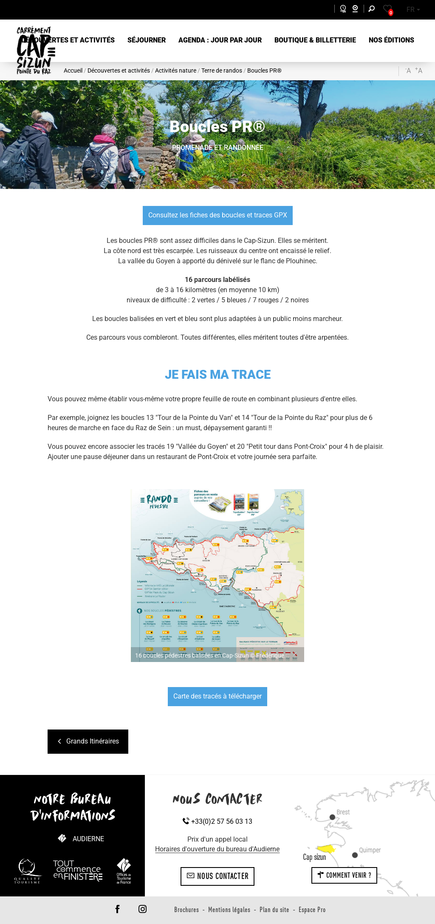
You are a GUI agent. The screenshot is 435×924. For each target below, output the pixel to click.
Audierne (88, 839)
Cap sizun (314, 857)
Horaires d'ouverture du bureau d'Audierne (217, 849)
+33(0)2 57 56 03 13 (217, 821)
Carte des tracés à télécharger (217, 696)
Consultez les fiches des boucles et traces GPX (217, 215)
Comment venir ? (344, 875)
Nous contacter (217, 876)
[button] (68, 41)
